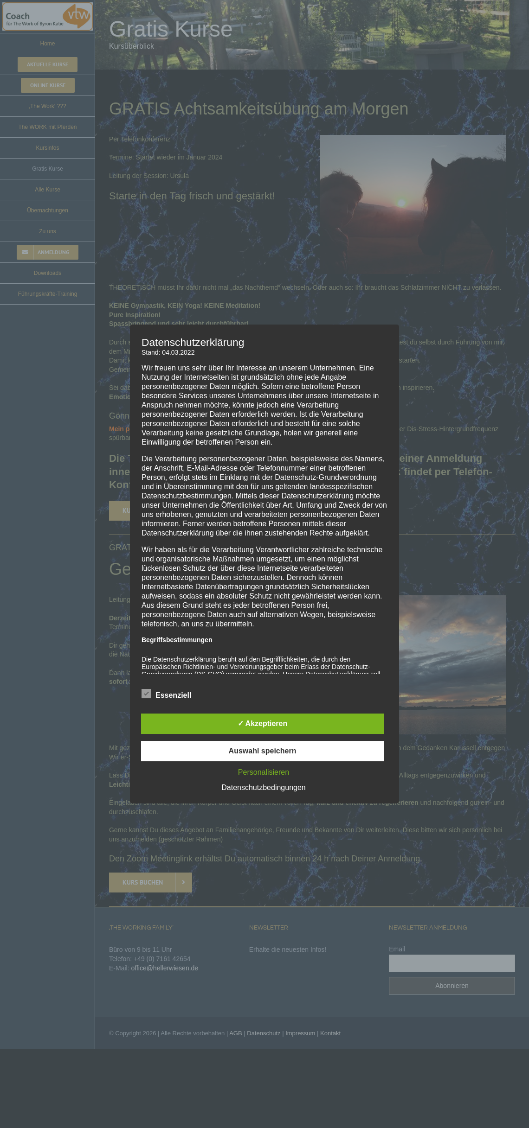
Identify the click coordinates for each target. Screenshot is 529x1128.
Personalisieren (263, 772)
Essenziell (166, 694)
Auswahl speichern (263, 751)
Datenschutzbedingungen (263, 787)
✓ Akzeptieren (263, 723)
